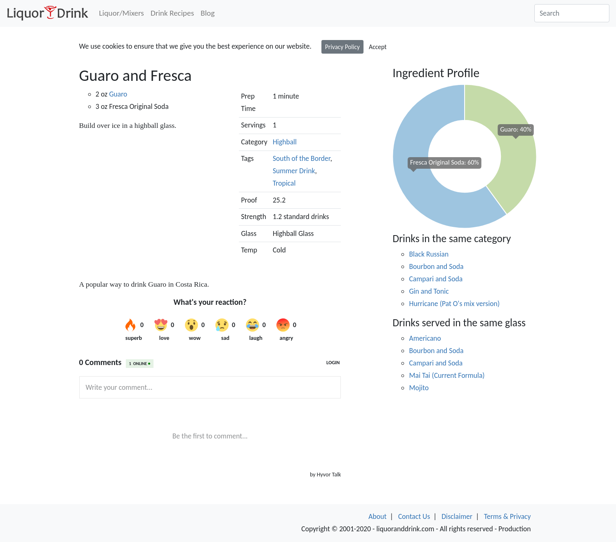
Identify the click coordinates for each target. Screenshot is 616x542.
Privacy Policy (342, 47)
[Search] (571, 13)
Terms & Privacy (507, 516)
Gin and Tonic (428, 291)
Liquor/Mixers (121, 13)
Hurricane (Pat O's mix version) (454, 303)
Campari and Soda (436, 278)
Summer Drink (294, 170)
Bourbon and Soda (436, 266)
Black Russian (428, 254)
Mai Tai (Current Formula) (446, 375)
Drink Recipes (172, 13)
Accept (378, 47)
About (377, 516)
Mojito (419, 387)
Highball (285, 141)
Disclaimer (456, 516)
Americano (425, 338)
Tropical (284, 183)
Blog (208, 13)
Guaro (118, 94)
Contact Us (414, 516)
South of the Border (301, 158)
